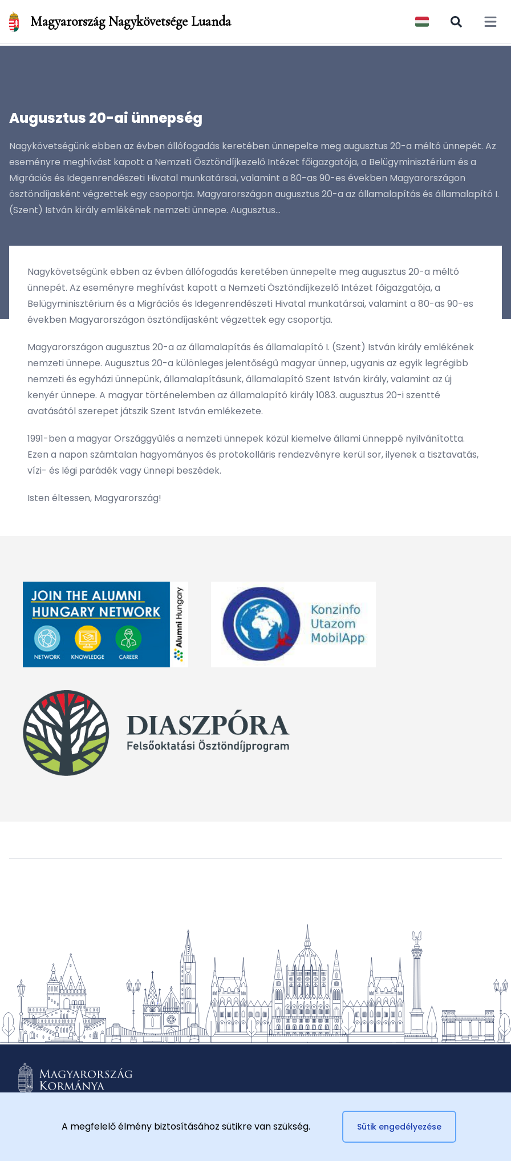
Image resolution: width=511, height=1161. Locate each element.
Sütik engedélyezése (399, 1126)
